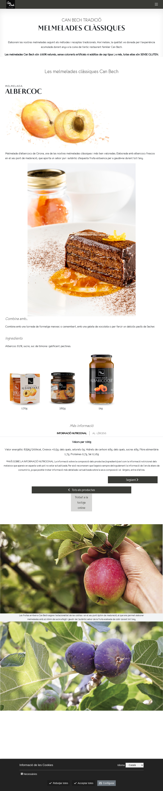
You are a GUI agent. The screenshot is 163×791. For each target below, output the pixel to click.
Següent (132, 480)
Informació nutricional (72, 433)
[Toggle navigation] (156, 4)
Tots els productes (81, 490)
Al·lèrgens (99, 433)
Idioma (121, 765)
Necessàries (30, 774)
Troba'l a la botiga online (81, 502)
